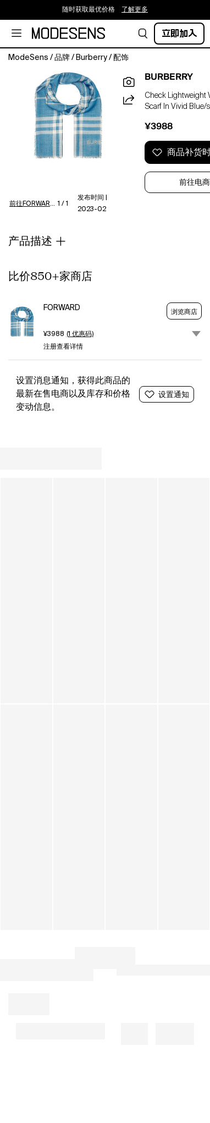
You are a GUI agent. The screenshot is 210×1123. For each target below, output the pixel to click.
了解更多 (134, 10)
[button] (143, 33)
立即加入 (179, 33)
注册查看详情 (63, 347)
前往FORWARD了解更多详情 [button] (34, 204)
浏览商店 (184, 312)
